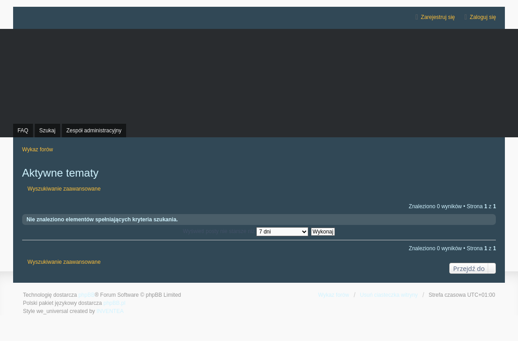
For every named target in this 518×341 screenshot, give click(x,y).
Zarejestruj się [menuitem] (438, 17)
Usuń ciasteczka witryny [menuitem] (389, 295)
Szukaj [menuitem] (47, 130)
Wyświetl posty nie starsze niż (246, 231)
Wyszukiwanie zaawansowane (64, 189)
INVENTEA (109, 311)
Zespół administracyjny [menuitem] (94, 130)
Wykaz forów (333, 295)
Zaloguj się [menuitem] (483, 17)
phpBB (86, 295)
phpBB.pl (115, 303)
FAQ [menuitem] (23, 130)
